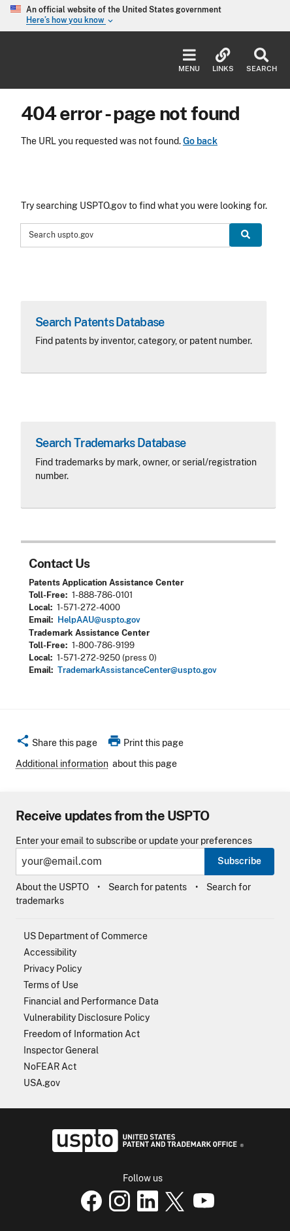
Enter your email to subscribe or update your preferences (134, 841)
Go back (200, 141)
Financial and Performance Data (91, 1001)
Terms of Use (51, 985)
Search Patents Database (99, 322)
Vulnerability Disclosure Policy (87, 1017)
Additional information (62, 763)
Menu (189, 60)
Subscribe (239, 861)
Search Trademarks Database (110, 443)
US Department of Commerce (86, 936)
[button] (56, 745)
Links (223, 60)
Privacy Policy (53, 968)
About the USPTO (52, 887)
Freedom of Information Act (82, 1034)
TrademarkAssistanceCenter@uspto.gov (137, 670)
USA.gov (42, 1083)
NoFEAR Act (50, 1066)
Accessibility (50, 952)
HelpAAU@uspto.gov (98, 620)
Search (261, 60)
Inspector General (61, 1050)
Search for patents (147, 887)
